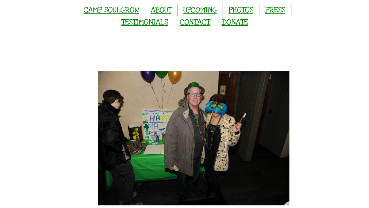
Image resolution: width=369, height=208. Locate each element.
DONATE (235, 22)
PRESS (275, 10)
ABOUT (161, 10)
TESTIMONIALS (144, 22)
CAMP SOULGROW (111, 10)
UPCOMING (200, 10)
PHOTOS (241, 10)
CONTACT (195, 22)
